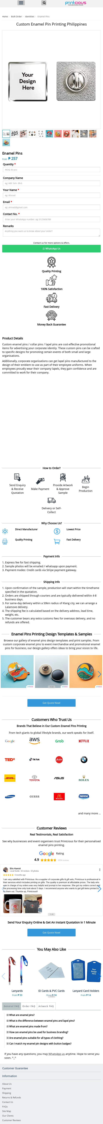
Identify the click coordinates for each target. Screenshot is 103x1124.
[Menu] (21, 2)
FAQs (5, 1106)
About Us (7, 1083)
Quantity (9, 164)
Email (7, 202)
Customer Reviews (11, 1120)
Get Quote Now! (51, 702)
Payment (6, 1088)
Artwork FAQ (46, 1006)
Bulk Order (16, 16)
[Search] (43, 2)
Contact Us (7, 1102)
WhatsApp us (56, 1054)
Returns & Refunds (11, 1097)
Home (5, 16)
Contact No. (11, 214)
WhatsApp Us (51, 248)
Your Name (11, 190)
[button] (3, 674)
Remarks (8, 226)
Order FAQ (28, 1006)
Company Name (13, 178)
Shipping (6, 1092)
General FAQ (11, 1006)
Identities (29, 16)
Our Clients (7, 1115)
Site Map (6, 1111)
